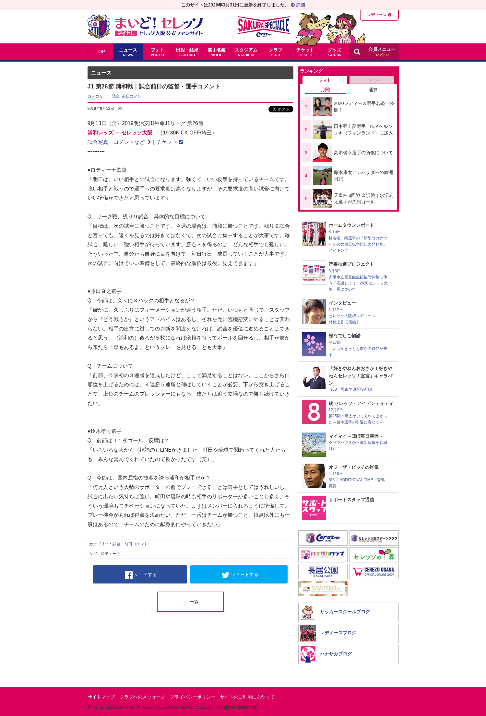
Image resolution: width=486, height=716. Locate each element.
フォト (325, 80)
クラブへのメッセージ (142, 696)
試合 (116, 96)
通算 (373, 89)
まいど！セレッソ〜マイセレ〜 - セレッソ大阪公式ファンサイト (145, 27)
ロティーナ (110, 553)
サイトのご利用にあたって (247, 696)
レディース (376, 15)
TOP (100, 51)
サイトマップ (101, 696)
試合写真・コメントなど (119, 142)
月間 (325, 89)
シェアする (141, 575)
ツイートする (239, 575)
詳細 (298, 4)
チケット (169, 142)
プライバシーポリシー (192, 696)
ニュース (372, 80)
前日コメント (133, 96)
